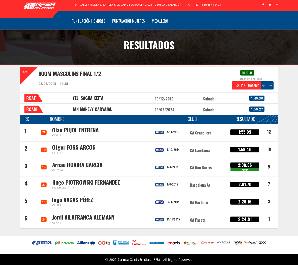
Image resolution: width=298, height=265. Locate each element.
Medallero (160, 21)
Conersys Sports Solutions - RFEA (139, 259)
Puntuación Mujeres (128, 21)
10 (269, 149)
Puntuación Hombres (88, 21)
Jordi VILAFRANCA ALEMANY (83, 217)
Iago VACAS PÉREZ (72, 199)
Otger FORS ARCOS (73, 147)
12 (269, 132)
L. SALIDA (239, 85)
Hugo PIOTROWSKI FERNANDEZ (86, 182)
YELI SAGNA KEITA (88, 98)
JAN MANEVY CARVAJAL (92, 109)
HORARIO (253, 85)
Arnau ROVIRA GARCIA (77, 164)
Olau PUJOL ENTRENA (75, 130)
